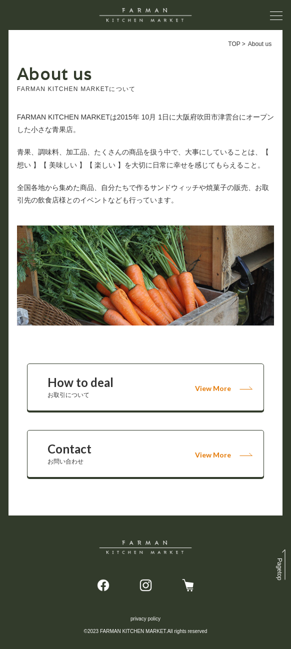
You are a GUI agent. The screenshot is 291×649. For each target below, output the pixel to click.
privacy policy (145, 619)
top (279, 569)
